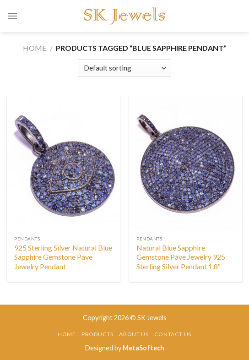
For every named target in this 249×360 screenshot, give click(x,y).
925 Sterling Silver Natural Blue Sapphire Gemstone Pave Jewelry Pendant (63, 257)
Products (97, 334)
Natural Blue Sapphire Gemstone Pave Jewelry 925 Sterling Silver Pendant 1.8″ (180, 257)
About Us (133, 334)
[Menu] (12, 16)
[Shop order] (124, 68)
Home (34, 48)
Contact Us (172, 334)
